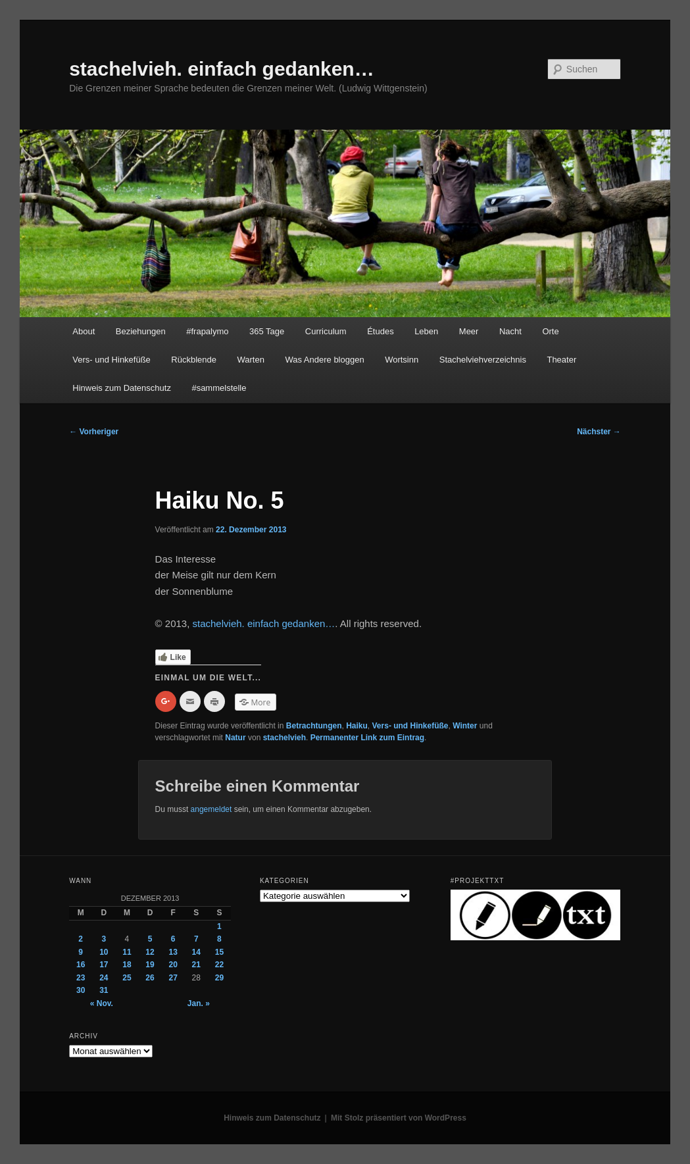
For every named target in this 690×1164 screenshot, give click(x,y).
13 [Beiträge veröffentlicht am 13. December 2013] (172, 952)
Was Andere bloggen (324, 360)
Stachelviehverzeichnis (482, 360)
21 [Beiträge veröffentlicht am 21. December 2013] (196, 964)
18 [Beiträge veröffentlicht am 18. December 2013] (126, 964)
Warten (250, 360)
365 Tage (266, 331)
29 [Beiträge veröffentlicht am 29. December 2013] (219, 977)
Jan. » (198, 1003)
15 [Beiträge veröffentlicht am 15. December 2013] (219, 952)
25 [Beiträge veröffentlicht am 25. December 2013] (126, 977)
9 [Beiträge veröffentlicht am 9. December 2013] (80, 952)
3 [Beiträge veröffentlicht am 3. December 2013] (103, 939)
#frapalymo (207, 331)
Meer (469, 331)
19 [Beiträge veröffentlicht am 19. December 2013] (149, 964)
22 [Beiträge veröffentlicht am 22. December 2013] (219, 964)
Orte (550, 331)
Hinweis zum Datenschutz (121, 388)
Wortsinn (401, 360)
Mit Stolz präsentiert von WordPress (398, 1118)
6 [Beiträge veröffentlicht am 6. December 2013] (173, 939)
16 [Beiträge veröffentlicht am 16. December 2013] (80, 964)
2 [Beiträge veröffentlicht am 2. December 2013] (80, 939)
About (83, 331)
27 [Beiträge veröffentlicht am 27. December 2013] (172, 977)
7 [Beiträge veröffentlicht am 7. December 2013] (196, 939)
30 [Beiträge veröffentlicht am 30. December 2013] (80, 990)
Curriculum (326, 331)
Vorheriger (93, 431)
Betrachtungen (314, 725)
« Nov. (101, 1003)
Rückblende (193, 360)
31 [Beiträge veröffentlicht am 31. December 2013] (103, 990)
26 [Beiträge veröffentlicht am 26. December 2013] (149, 977)
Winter (465, 725)
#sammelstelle (218, 388)
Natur (235, 737)
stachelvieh (284, 737)
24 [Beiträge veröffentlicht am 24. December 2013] (103, 977)
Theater (561, 360)
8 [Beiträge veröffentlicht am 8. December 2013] (219, 939)
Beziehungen (141, 331)
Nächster (599, 431)
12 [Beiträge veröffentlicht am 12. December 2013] (149, 952)
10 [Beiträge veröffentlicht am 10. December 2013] (103, 952)
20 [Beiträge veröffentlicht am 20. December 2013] (172, 964)
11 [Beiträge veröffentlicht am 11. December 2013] (126, 952)
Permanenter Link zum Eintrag (367, 737)
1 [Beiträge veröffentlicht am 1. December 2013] (219, 926)
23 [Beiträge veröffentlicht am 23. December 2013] (80, 977)
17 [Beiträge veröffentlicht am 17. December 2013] (103, 964)
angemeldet (211, 809)
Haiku (357, 725)
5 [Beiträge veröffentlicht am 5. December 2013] (150, 939)
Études (380, 331)
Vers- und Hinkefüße (111, 360)
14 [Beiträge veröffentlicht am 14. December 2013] (196, 952)
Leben (426, 331)
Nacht (510, 331)
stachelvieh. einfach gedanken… (221, 69)
